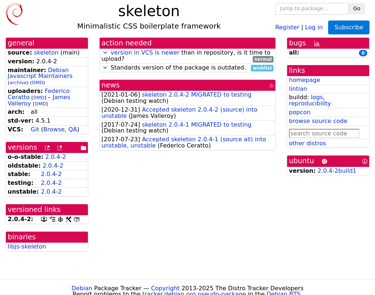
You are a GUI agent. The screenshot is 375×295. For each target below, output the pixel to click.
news (110, 85)
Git (35, 129)
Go (356, 8)
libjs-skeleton (27, 246)
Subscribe (348, 27)
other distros (307, 143)
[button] (105, 52)
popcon (300, 112)
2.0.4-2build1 (337, 170)
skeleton (46, 52)
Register (287, 26)
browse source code (318, 120)
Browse (53, 129)
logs (317, 97)
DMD (37, 82)
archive (18, 82)
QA (72, 129)
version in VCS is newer (145, 52)
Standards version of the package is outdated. (187, 68)
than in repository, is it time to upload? (187, 56)
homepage (304, 79)
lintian (298, 88)
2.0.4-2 (55, 156)
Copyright (165, 288)
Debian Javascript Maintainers (40, 73)
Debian (81, 288)
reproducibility (310, 103)
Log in (314, 26)
